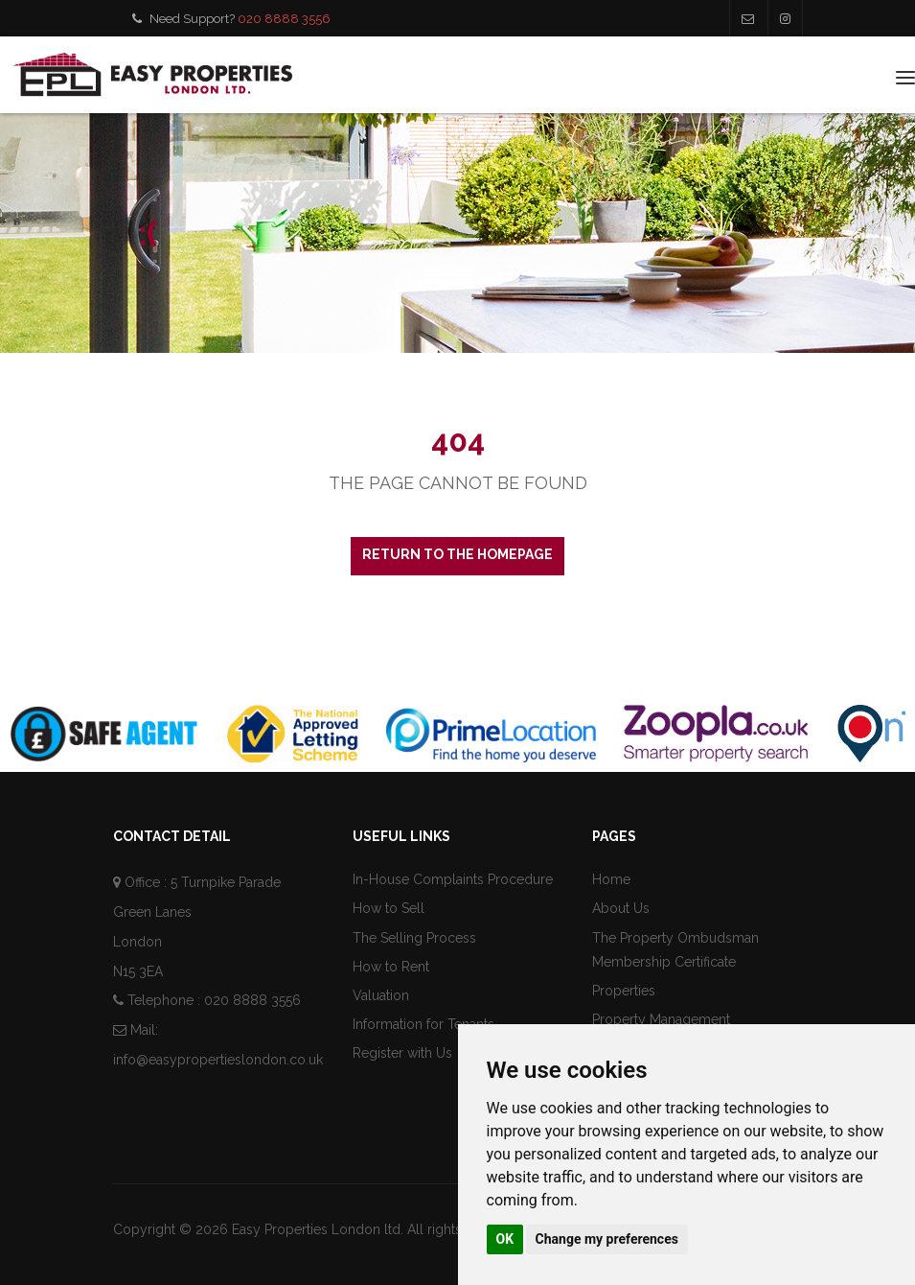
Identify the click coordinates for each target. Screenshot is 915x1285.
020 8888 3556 (284, 19)
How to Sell (388, 908)
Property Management (661, 1019)
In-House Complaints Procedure (453, 879)
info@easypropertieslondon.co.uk (218, 1059)
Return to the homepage (457, 554)
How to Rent (391, 966)
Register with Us (402, 1053)
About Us (621, 908)
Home (611, 879)
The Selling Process (414, 938)
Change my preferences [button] (607, 1239)
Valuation (381, 995)
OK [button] (505, 1239)
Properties (623, 990)
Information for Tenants (423, 1024)
